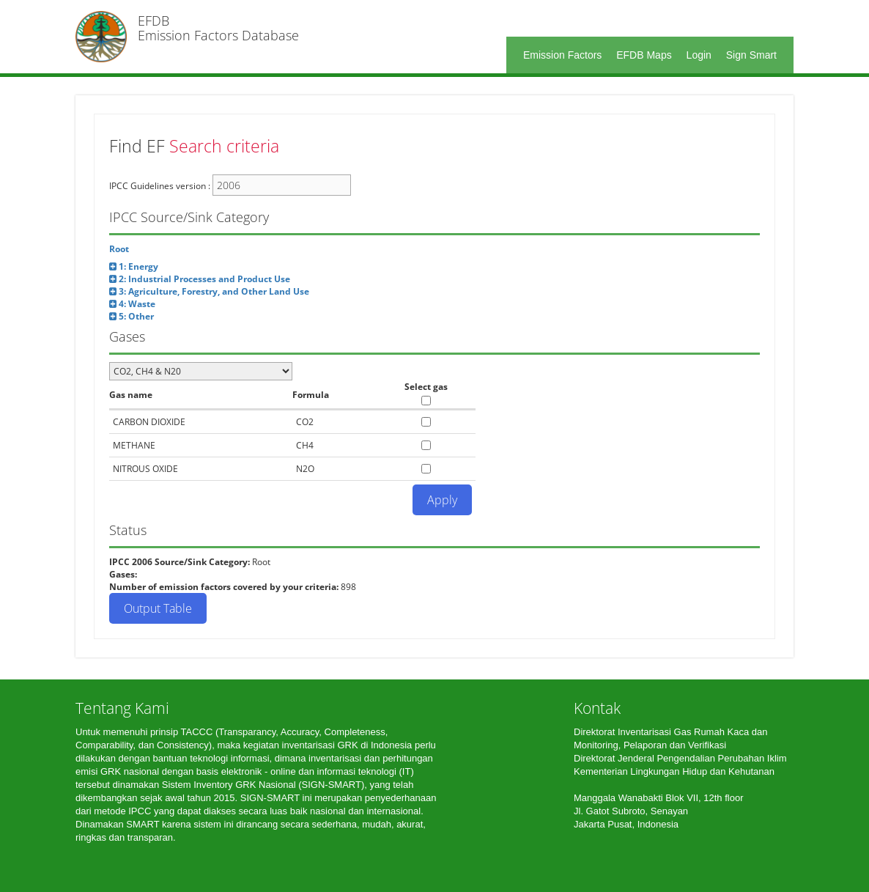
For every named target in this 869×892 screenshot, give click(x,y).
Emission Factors (562, 55)
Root (119, 249)
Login (699, 55)
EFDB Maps (643, 55)
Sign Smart (751, 55)
